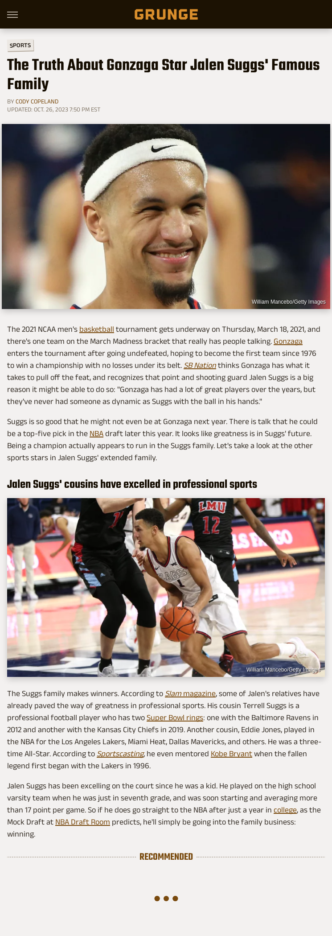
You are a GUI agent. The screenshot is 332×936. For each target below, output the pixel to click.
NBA (96, 433)
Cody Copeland (37, 101)
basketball (96, 329)
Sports (20, 45)
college (285, 809)
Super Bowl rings (175, 717)
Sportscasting (120, 753)
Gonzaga (288, 341)
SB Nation (200, 365)
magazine (190, 693)
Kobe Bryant (231, 753)
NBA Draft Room (82, 821)
